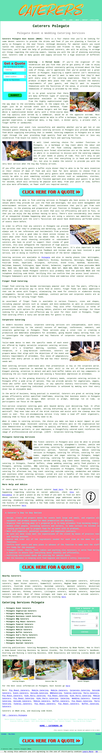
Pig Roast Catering (58, 696)
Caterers (13, 55)
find (10, 581)
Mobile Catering (40, 690)
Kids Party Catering (35, 696)
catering (34, 52)
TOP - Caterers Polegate (14, 715)
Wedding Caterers (81, 698)
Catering (58, 133)
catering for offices (68, 453)
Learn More (87, 752)
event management (86, 203)
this (72, 492)
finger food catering (87, 469)
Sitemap (3, 734)
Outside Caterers (22, 701)
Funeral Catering (72, 693)
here (24, 506)
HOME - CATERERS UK (51, 726)
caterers (6, 242)
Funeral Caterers (23, 704)
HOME (64, 20)
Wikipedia (7, 495)
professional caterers (52, 50)
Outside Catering (39, 693)
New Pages (11, 734)
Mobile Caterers (59, 690)
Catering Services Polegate (23, 602)
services (16, 257)
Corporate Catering (80, 690)
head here (58, 490)
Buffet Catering (90, 704)
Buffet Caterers (61, 701)
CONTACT (85, 20)
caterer (69, 161)
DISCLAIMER (94, 20)
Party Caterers (91, 693)
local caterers (27, 477)
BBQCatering (56, 693)
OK (97, 752)
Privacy (98, 734)
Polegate (46, 257)
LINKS (70, 20)
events (5, 58)
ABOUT (77, 20)
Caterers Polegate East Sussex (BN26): (22, 39)
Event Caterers (20, 693)
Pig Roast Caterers (19, 690)
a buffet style (43, 168)
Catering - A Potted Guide (44, 62)
